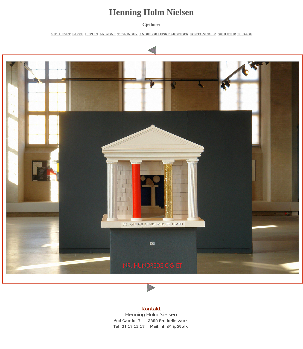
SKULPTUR (227, 34)
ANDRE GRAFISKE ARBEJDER (163, 34)
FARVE (77, 34)
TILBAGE (244, 34)
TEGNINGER (127, 34)
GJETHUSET (61, 34)
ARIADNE (108, 34)
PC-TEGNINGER (203, 34)
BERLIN (91, 34)
